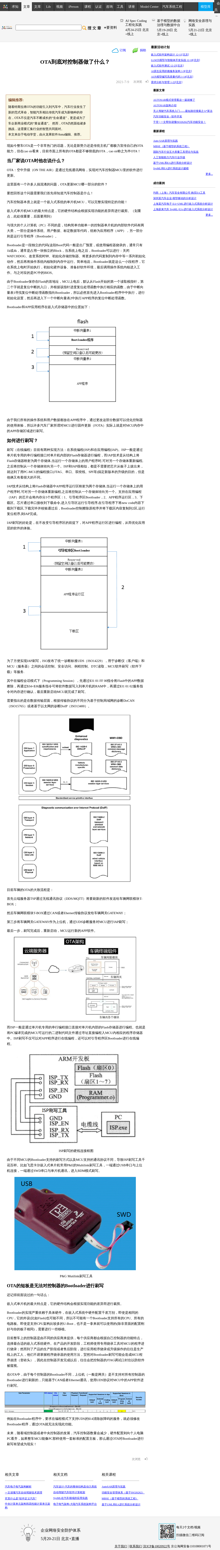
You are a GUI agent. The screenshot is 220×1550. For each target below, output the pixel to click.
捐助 (142, 50)
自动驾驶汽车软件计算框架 (69, 1492)
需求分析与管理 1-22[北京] (166, 82)
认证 (98, 6)
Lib (48, 6)
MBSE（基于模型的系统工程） (120, 1498)
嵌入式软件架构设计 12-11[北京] (170, 54)
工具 (120, 6)
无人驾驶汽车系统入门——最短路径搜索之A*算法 (182, 110)
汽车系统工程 (172, 6)
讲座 (131, 6)
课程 (87, 6)
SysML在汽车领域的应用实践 (70, 1498)
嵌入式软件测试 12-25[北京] (167, 65)
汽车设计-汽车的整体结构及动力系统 (75, 1486)
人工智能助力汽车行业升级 (169, 157)
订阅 (122, 50)
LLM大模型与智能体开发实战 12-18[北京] (175, 60)
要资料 (111, 27)
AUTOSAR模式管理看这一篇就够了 (174, 99)
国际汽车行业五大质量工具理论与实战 (175, 151)
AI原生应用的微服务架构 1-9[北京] (171, 71)
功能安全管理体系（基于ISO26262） (123, 1492)
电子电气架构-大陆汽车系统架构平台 (75, 1504)
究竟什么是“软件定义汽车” (21, 1498)
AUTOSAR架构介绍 (164, 105)
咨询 (109, 6)
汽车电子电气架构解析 (18, 1486)
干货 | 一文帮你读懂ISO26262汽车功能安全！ (179, 122)
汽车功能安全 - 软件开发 (167, 116)
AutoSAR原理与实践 (113, 1486)
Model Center (149, 6)
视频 (59, 6)
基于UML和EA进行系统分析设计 (121, 1504)
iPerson (74, 6)
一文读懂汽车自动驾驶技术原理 (23, 1492)
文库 (37, 6)
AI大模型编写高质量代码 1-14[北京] (172, 76)
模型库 (206, 6)
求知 (15, 6)
